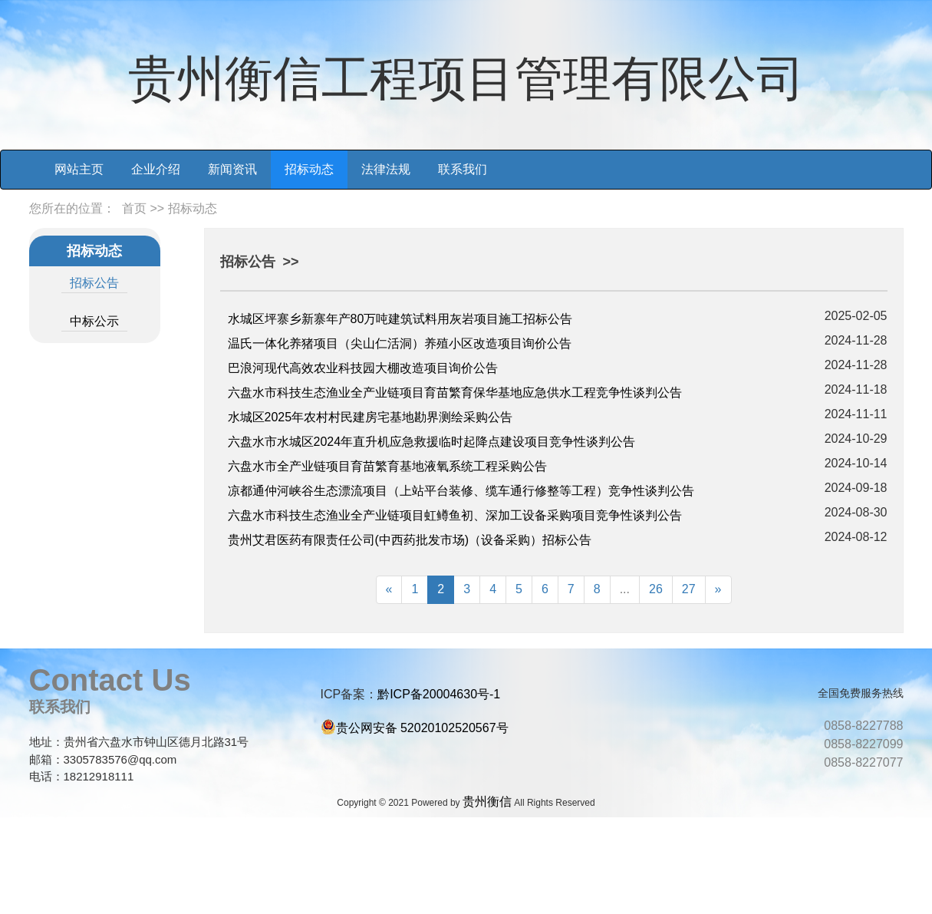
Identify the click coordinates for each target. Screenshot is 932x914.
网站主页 (79, 169)
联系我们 (462, 169)
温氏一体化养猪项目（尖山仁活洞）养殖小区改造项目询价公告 (399, 343)
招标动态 (309, 169)
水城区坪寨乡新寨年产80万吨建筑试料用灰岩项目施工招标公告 (400, 318)
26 (656, 589)
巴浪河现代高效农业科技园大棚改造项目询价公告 (363, 368)
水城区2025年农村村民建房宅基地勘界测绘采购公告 (370, 417)
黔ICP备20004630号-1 (438, 694)
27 (689, 589)
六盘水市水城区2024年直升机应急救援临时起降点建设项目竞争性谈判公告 (432, 441)
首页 (134, 208)
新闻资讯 (232, 169)
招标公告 (94, 282)
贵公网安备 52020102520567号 (422, 727)
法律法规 (385, 169)
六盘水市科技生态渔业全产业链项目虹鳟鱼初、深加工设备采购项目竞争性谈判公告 (455, 515)
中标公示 (94, 321)
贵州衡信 (487, 801)
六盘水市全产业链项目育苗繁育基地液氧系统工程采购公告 (387, 466)
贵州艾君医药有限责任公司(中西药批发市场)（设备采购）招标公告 (410, 539)
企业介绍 (155, 169)
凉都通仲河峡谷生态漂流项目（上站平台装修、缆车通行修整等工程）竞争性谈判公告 (461, 490)
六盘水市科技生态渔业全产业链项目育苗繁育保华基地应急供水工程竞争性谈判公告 (455, 392)
